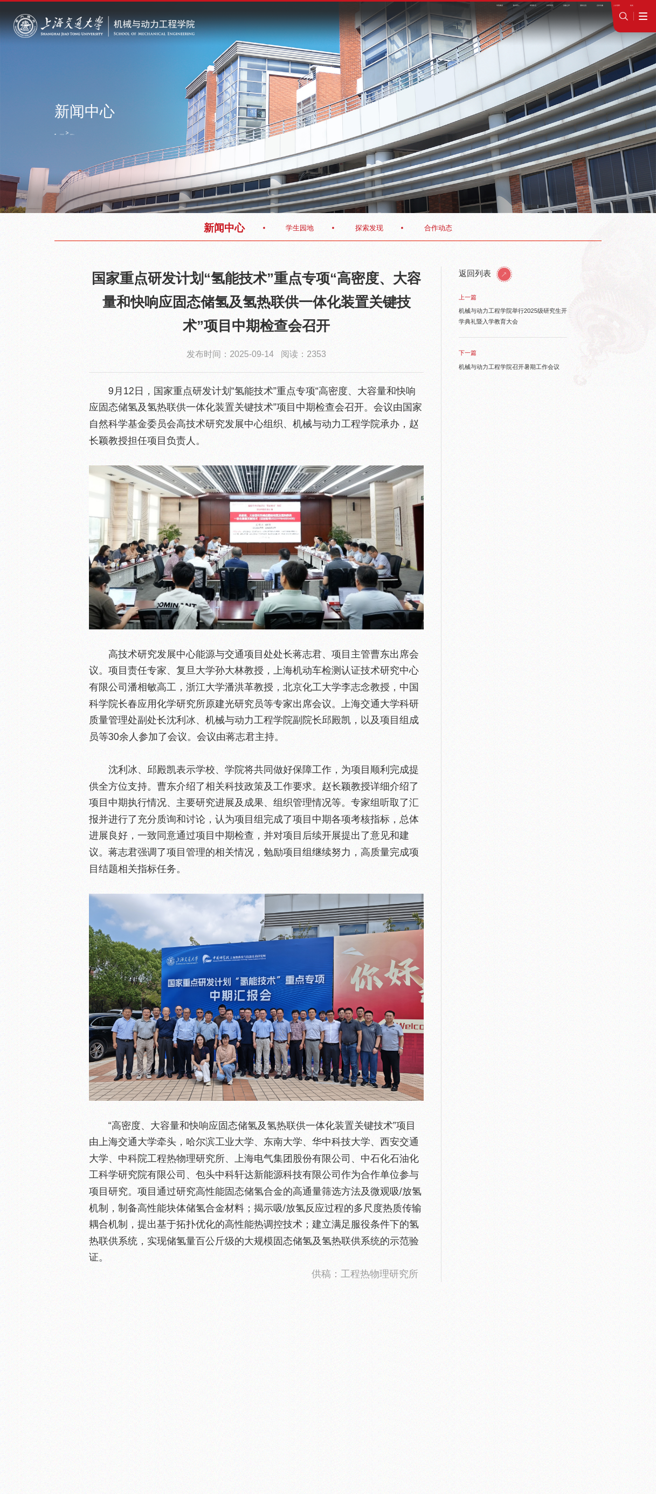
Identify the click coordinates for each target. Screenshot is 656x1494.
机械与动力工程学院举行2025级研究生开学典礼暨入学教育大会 (513, 315)
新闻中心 (103, 133)
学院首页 (75, 133)
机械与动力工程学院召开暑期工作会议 (509, 367)
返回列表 (485, 273)
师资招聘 (472, 12)
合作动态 (438, 228)
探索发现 (369, 228)
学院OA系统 (506, 12)
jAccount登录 (546, 12)
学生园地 (300, 228)
